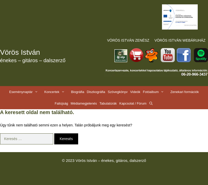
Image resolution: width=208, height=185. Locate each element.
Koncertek (57, 92)
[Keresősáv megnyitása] (151, 103)
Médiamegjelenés (84, 103)
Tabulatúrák (108, 103)
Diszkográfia (96, 92)
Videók (135, 92)
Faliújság (61, 103)
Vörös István (20, 52)
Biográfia (77, 92)
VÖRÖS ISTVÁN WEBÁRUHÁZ (180, 40)
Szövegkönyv (118, 92)
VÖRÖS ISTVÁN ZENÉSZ (128, 40)
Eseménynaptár (26, 92)
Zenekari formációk (184, 92)
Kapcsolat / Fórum (133, 103)
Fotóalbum (156, 92)
